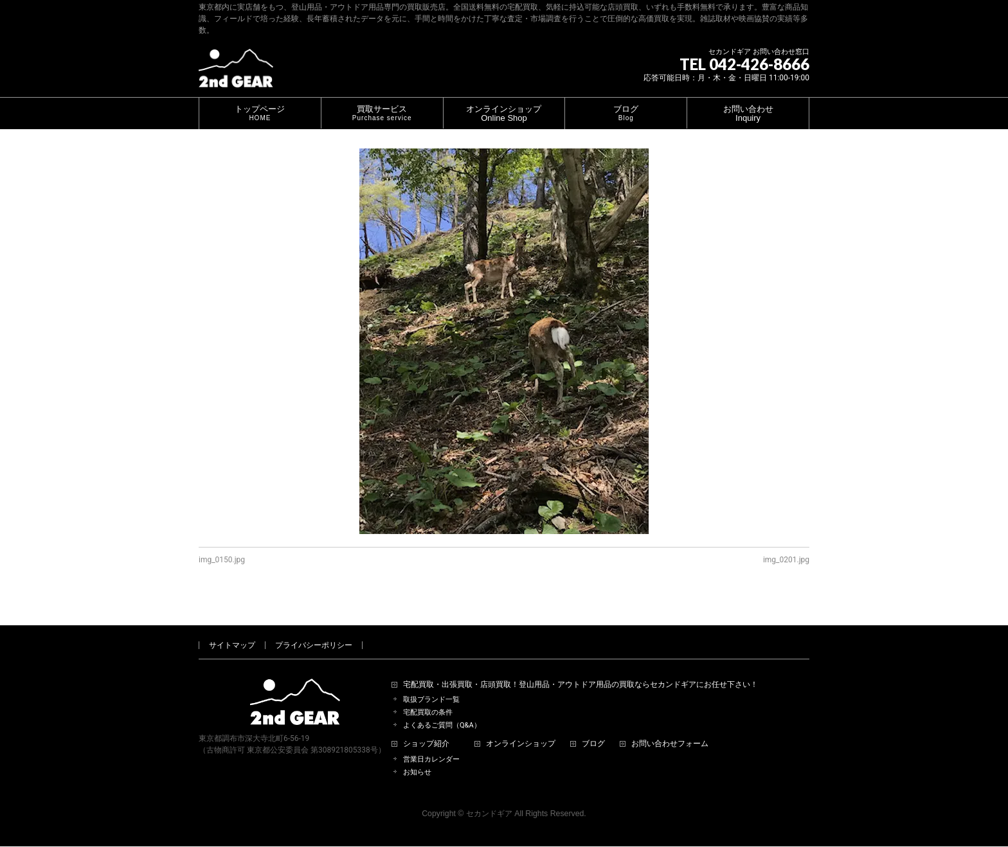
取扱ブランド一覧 (431, 685)
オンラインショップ (520, 729)
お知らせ (417, 757)
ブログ (593, 729)
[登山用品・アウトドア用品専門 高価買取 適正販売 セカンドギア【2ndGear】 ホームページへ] (236, 73)
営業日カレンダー (431, 744)
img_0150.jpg (222, 559)
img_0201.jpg (786, 559)
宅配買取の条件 (428, 697)
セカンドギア (489, 798)
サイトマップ (232, 630)
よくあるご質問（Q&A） (442, 710)
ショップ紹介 (426, 729)
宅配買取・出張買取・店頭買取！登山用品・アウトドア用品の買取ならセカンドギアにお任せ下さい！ (580, 670)
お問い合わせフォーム (669, 729)
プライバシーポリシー (313, 630)
